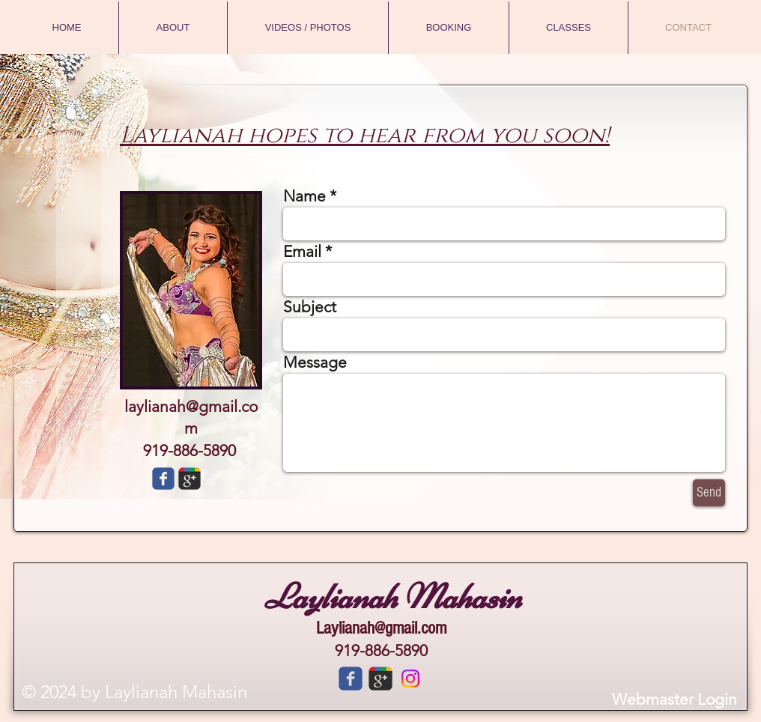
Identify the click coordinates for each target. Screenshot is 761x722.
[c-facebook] (351, 679)
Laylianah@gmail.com (381, 628)
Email (302, 251)
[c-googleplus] (380, 679)
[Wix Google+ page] (189, 478)
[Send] (709, 492)
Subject (309, 307)
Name (304, 196)
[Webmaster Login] (674, 699)
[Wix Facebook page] (163, 478)
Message (315, 362)
